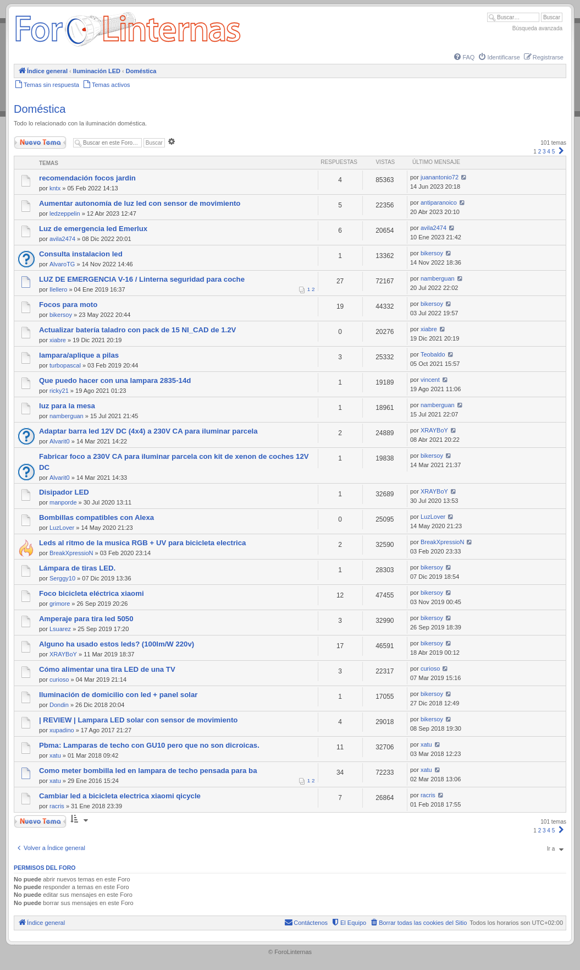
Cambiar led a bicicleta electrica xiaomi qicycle (120, 796)
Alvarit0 (59, 441)
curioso (59, 679)
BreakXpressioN (71, 553)
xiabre (57, 340)
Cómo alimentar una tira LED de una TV (107, 669)
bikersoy (432, 253)
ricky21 (59, 390)
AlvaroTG (62, 264)
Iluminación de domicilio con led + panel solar (118, 694)
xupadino (61, 730)
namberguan (438, 278)
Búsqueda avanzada (537, 28)
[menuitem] (463, 57)
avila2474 (62, 238)
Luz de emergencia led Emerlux (93, 228)
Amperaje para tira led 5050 (86, 619)
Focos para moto (68, 304)
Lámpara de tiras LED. (77, 568)
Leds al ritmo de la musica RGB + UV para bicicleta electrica (142, 543)
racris (56, 806)
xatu (55, 755)
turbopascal (65, 365)
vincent (430, 379)
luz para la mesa (67, 406)
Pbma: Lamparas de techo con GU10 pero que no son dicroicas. (149, 745)
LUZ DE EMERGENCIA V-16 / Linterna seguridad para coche (142, 279)
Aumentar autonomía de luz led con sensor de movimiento (139, 203)
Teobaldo (433, 354)
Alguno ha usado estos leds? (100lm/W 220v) (116, 644)
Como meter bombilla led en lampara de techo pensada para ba (148, 770)
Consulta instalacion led (81, 254)
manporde (63, 502)
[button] (561, 152)
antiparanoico (439, 202)
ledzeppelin (64, 213)
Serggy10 (62, 578)
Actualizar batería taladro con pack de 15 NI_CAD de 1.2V (137, 330)
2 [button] (540, 152)
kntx (54, 188)
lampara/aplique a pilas (79, 355)
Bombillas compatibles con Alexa (96, 517)
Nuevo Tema (40, 142)
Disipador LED (64, 492)
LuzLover (61, 527)
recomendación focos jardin (87, 178)
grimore (59, 603)
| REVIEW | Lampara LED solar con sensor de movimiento (138, 720)
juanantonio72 (440, 177)
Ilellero (58, 289)
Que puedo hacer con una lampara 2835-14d (115, 380)
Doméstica (39, 109)
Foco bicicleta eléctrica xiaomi (91, 593)
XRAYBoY (434, 430)
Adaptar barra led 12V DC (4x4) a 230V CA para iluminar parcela (148, 431)
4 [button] (548, 152)
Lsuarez (60, 629)
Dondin (59, 705)
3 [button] (544, 152)
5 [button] (553, 152)
